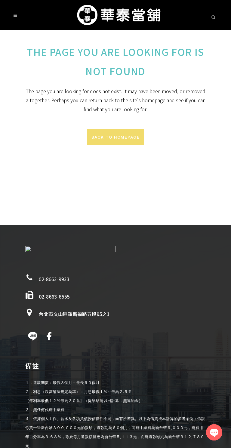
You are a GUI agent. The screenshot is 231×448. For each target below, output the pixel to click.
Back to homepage (115, 137)
